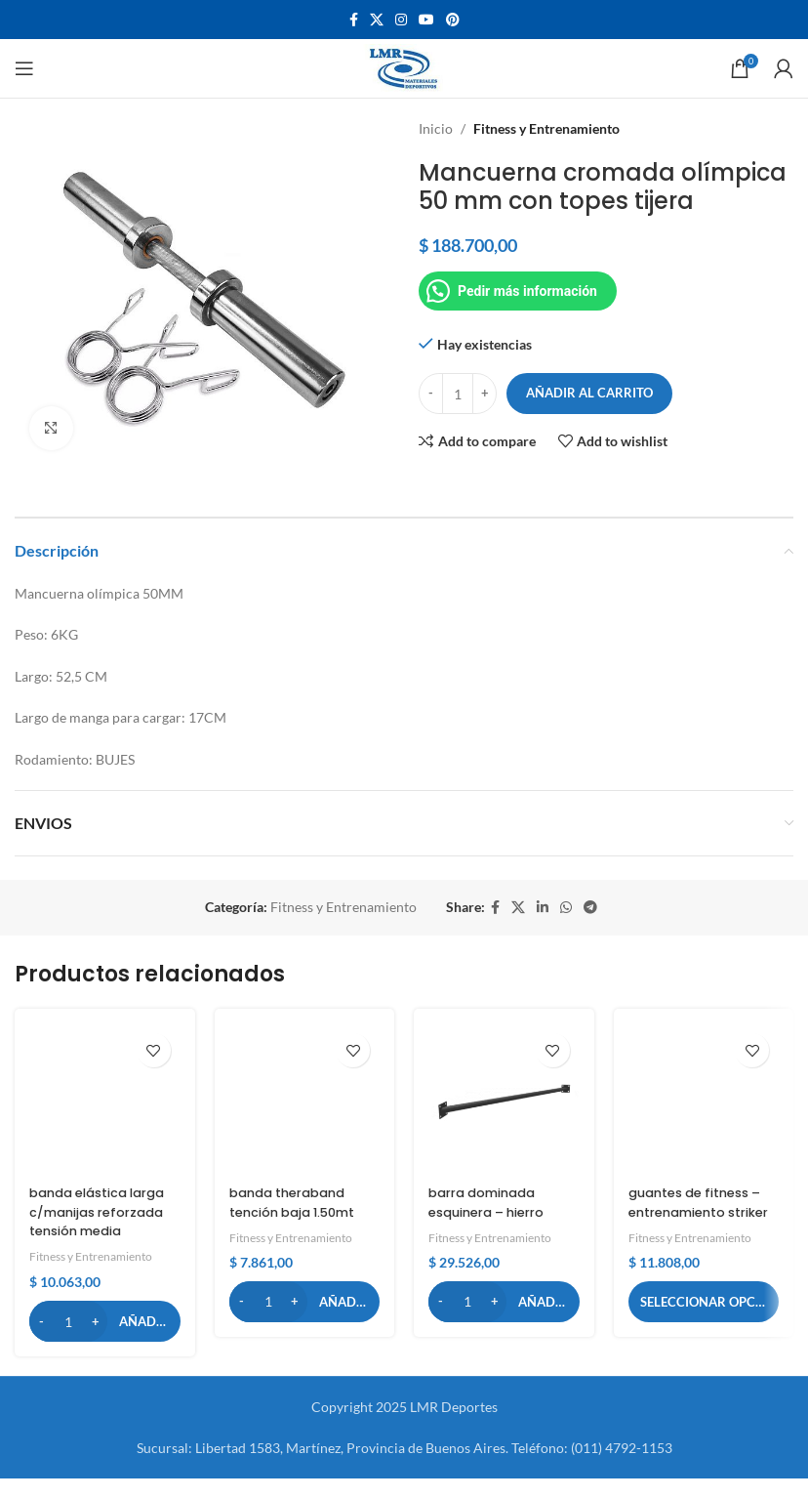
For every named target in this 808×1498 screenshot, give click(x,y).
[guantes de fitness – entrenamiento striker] (704, 1099)
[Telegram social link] (590, 908)
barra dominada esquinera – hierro (493, 1202)
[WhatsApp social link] (566, 908)
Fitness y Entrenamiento (546, 128)
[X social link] (376, 20)
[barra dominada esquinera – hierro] (504, 1099)
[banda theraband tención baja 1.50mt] (305, 1099)
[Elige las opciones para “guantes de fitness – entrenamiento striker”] (704, 1320)
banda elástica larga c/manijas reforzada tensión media (93, 1221)
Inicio (436, 128)
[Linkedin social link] (542, 908)
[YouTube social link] (426, 20)
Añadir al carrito (589, 392)
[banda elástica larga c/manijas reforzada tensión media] (105, 1099)
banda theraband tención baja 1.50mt (298, 1202)
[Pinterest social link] (452, 20)
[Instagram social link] (401, 20)
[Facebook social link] (353, 20)
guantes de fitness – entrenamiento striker (701, 1211)
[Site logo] (404, 67)
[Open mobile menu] (24, 68)
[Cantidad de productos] (457, 393)
